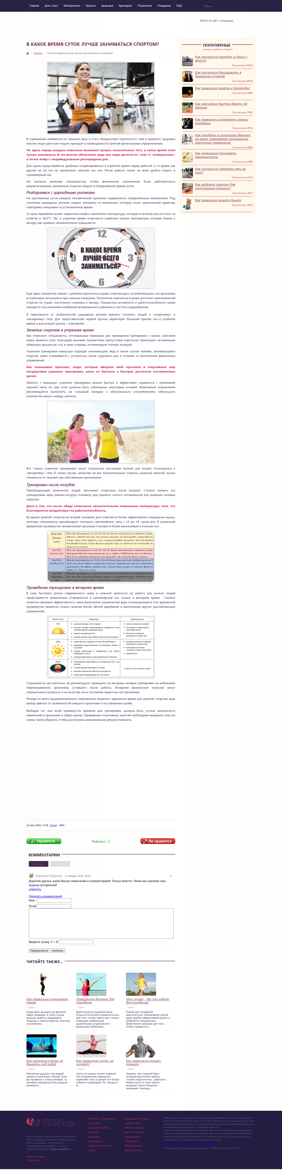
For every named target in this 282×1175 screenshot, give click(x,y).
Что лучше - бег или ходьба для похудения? (147, 1006)
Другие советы (133, 1156)
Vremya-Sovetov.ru (59, 1154)
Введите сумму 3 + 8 (43, 947)
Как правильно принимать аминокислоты (216, 155)
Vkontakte (205, 28)
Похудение (164, 5)
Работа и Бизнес (134, 1133)
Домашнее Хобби (99, 1133)
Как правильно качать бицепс (218, 200)
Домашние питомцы (137, 1124)
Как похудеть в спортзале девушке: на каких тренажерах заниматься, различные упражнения (223, 138)
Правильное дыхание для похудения (95, 1006)
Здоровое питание (99, 1151)
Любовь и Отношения (101, 1124)
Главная (34, 5)
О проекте (32, 1166)
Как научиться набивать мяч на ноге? (220, 170)
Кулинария (125, 5)
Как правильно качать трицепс (143, 1068)
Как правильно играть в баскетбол (222, 88)
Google (225, 28)
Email (32, 906)
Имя (32, 900)
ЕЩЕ (179, 5)
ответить (35, 889)
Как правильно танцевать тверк (47, 1006)
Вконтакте (60, 864)
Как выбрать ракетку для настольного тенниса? (215, 186)
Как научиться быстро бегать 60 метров (221, 105)
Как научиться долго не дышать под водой (44, 1068)
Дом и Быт (51, 5)
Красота (91, 5)
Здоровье (107, 5)
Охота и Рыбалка (135, 1138)
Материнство (72, 5)
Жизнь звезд (132, 1142)
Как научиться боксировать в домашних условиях (218, 74)
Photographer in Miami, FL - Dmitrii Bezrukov (189, 1149)
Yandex (215, 28)
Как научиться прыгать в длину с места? (221, 58)
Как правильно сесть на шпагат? (94, 1068)
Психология (144, 5)
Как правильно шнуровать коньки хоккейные (221, 121)
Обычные (38, 864)
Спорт (38, 53)
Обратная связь (35, 1162)
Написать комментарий (45, 896)
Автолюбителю (134, 1151)
